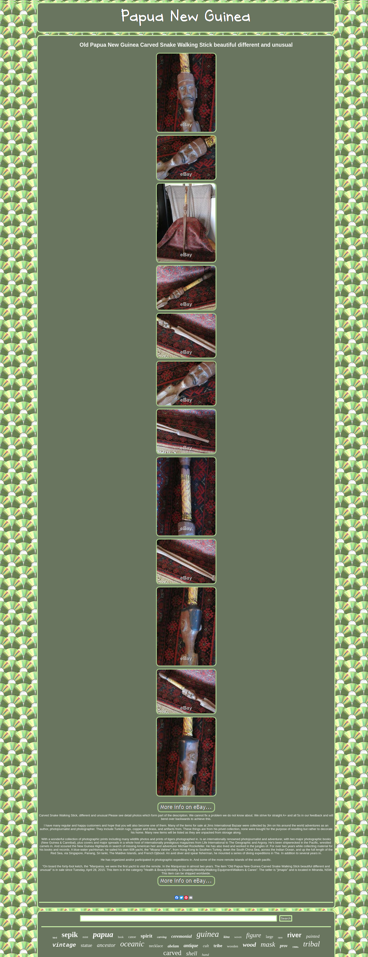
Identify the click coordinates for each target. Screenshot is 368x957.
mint (85, 937)
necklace (156, 946)
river (294, 935)
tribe (218, 945)
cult (206, 946)
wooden (232, 946)
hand (205, 955)
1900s (295, 946)
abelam (173, 946)
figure (253, 935)
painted (312, 936)
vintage (64, 945)
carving (161, 937)
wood (249, 944)
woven (238, 937)
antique (191, 945)
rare (280, 937)
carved (172, 953)
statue (86, 945)
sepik (70, 934)
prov (284, 945)
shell (191, 953)
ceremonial (181, 936)
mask (268, 944)
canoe (132, 937)
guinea (207, 934)
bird (55, 937)
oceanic (132, 944)
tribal (311, 944)
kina (227, 937)
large (269, 937)
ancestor (106, 945)
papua (103, 934)
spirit (146, 936)
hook (121, 937)
